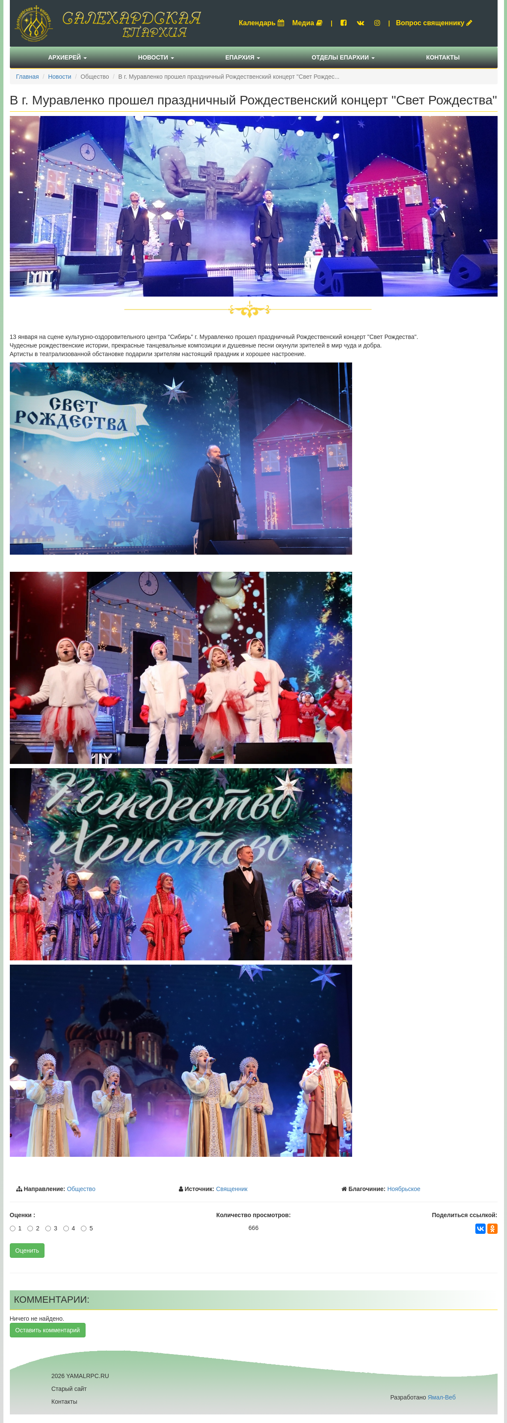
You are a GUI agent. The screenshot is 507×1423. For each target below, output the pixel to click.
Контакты (443, 57)
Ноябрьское (403, 1188)
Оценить (27, 1250)
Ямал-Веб (442, 1397)
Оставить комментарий (47, 1330)
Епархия (243, 57)
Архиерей (67, 57)
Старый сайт (69, 1388)
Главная (27, 76)
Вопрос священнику (434, 23)
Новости (156, 57)
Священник (232, 1188)
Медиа (307, 23)
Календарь (261, 23)
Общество (81, 1188)
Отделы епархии (343, 57)
